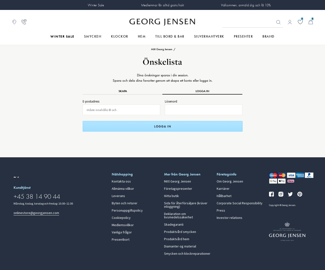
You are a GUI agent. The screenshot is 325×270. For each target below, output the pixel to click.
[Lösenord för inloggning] (203, 109)
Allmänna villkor (123, 189)
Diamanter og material (180, 246)
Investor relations (229, 218)
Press (221, 210)
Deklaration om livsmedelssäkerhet (178, 215)
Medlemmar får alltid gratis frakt (162, 5)
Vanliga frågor (122, 232)
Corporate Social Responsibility (239, 203)
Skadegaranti (173, 224)
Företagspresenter (178, 189)
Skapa (123, 91)
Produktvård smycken (180, 232)
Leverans (118, 196)
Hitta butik (171, 196)
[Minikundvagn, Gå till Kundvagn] (310, 22)
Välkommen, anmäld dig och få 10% (246, 5)
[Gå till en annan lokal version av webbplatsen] (16, 177)
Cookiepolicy (121, 218)
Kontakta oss (121, 181)
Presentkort (120, 239)
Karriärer (223, 189)
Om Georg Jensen (230, 181)
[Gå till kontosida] (289, 22)
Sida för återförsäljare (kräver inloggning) (185, 205)
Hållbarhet (224, 196)
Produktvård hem (176, 239)
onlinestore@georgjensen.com (36, 213)
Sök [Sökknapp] (278, 22)
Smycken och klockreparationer (187, 253)
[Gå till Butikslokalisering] (14, 22)
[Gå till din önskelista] (300, 22)
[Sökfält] (252, 22)
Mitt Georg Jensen (177, 181)
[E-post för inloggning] (121, 109)
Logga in (202, 91)
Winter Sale (96, 5)
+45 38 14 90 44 (37, 196)
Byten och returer (124, 203)
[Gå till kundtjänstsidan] (24, 22)
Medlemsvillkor (123, 225)
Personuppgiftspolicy (127, 210)
